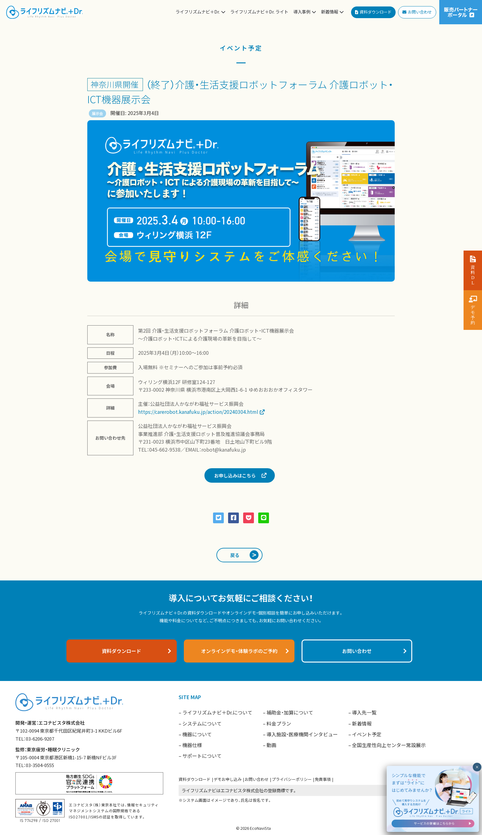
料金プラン (279, 723)
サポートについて (202, 755)
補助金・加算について (290, 712)
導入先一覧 (364, 712)
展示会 (97, 113)
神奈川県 (107, 84)
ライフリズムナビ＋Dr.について (217, 712)
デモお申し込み (228, 779)
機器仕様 (192, 745)
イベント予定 (366, 734)
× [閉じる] (477, 767)
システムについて (202, 723)
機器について (197, 734)
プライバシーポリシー (292, 779)
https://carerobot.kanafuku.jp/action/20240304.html (198, 411)
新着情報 (362, 723)
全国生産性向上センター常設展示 (389, 745)
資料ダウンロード (195, 779)
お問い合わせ (257, 779)
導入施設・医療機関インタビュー (302, 734)
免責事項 (323, 779)
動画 (271, 745)
